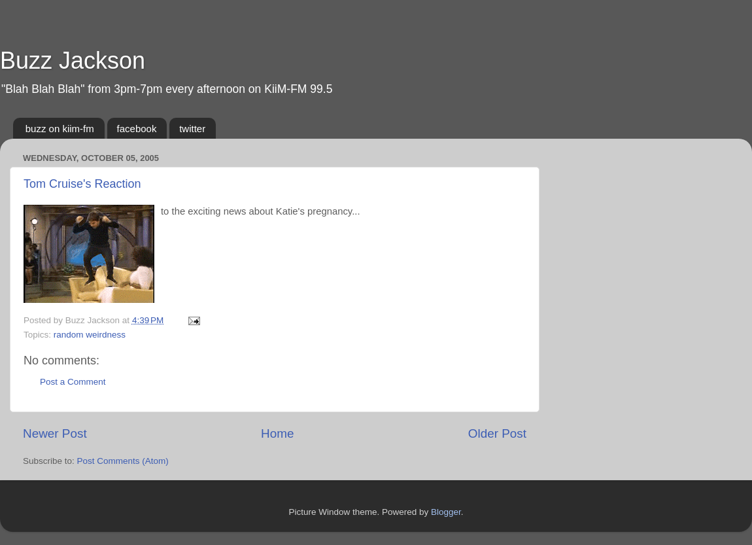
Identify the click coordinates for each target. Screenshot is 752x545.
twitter (192, 128)
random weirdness (90, 335)
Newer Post (55, 433)
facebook (137, 128)
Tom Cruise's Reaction (82, 183)
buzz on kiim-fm (60, 128)
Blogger (446, 512)
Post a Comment (73, 382)
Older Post (497, 433)
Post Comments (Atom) (123, 461)
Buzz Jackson (72, 60)
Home (277, 433)
